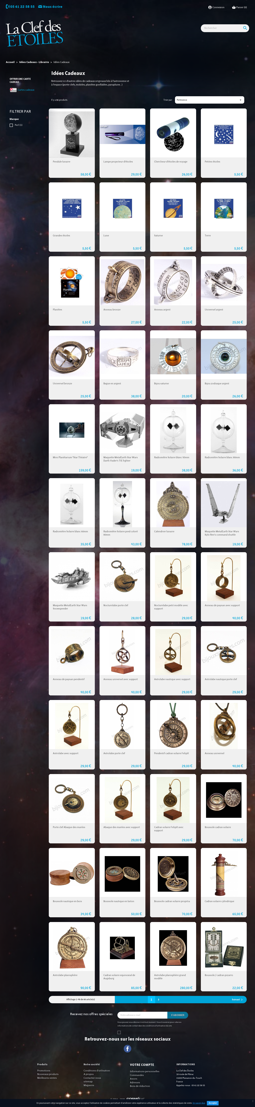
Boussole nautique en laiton (118, 901)
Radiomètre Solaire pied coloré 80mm (120, 533)
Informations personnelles (144, 1071)
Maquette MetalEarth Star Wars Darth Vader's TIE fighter (120, 459)
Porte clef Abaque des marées (69, 827)
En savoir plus (199, 1103)
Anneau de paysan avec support (222, 605)
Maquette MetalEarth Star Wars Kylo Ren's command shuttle (222, 533)
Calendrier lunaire (164, 531)
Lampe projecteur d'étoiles (118, 161)
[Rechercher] (225, 34)
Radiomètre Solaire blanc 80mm (222, 457)
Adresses (135, 1082)
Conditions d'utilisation (97, 1070)
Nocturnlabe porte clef (115, 605)
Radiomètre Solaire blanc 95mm (171, 457)
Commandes (137, 1075)
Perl (18, 125)
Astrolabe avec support (65, 753)
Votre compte (142, 1065)
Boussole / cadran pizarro (219, 975)
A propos (89, 1074)
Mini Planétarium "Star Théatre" (70, 457)
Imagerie (109, 22)
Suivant (238, 1000)
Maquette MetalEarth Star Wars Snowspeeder (70, 607)
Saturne (158, 235)
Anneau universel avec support (120, 679)
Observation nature (129, 22)
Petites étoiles (212, 161)
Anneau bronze (112, 309)
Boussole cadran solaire (218, 827)
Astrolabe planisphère (65, 975)
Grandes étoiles (61, 235)
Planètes (57, 309)
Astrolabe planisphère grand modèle (170, 977)
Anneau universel (214, 753)
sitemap (88, 1081)
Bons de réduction (140, 1086)
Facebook (127, 1049)
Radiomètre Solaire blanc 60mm (70, 531)
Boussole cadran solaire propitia (172, 901)
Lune (106, 235)
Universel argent (214, 309)
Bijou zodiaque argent (217, 383)
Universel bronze (62, 383)
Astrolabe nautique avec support (172, 679)
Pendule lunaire (61, 161)
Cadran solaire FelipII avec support (168, 829)
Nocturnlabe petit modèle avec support (171, 607)
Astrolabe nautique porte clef (221, 679)
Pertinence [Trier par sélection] (209, 100)
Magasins (89, 1085)
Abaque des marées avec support (121, 827)
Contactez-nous (92, 1078)
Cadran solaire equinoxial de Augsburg (119, 977)
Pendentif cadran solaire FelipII (171, 753)
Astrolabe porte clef (114, 753)
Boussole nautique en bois (67, 901)
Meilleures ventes (47, 1078)
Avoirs (133, 1078)
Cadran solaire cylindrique (219, 901)
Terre (208, 235)
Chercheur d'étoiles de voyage (170, 161)
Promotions (43, 1070)
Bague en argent (112, 383)
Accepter (213, 1103)
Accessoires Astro (155, 22)
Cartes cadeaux (210, 22)
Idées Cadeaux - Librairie (183, 22)
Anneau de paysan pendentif (69, 679)
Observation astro (89, 22)
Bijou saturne (161, 383)
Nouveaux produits (48, 1074)
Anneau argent (162, 309)
